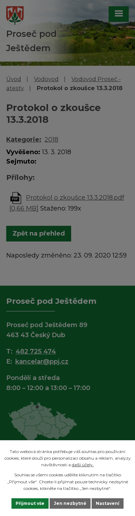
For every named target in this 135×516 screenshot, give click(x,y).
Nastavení (107, 503)
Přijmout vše (30, 503)
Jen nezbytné (70, 503)
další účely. (83, 464)
